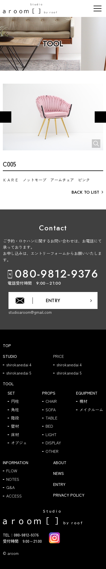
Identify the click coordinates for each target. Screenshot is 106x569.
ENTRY (59, 484)
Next (100, 118)
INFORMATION (15, 462)
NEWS (58, 473)
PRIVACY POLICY (69, 495)
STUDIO (10, 356)
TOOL (8, 383)
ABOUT (59, 462)
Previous (5, 118)
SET (11, 393)
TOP (7, 345)
